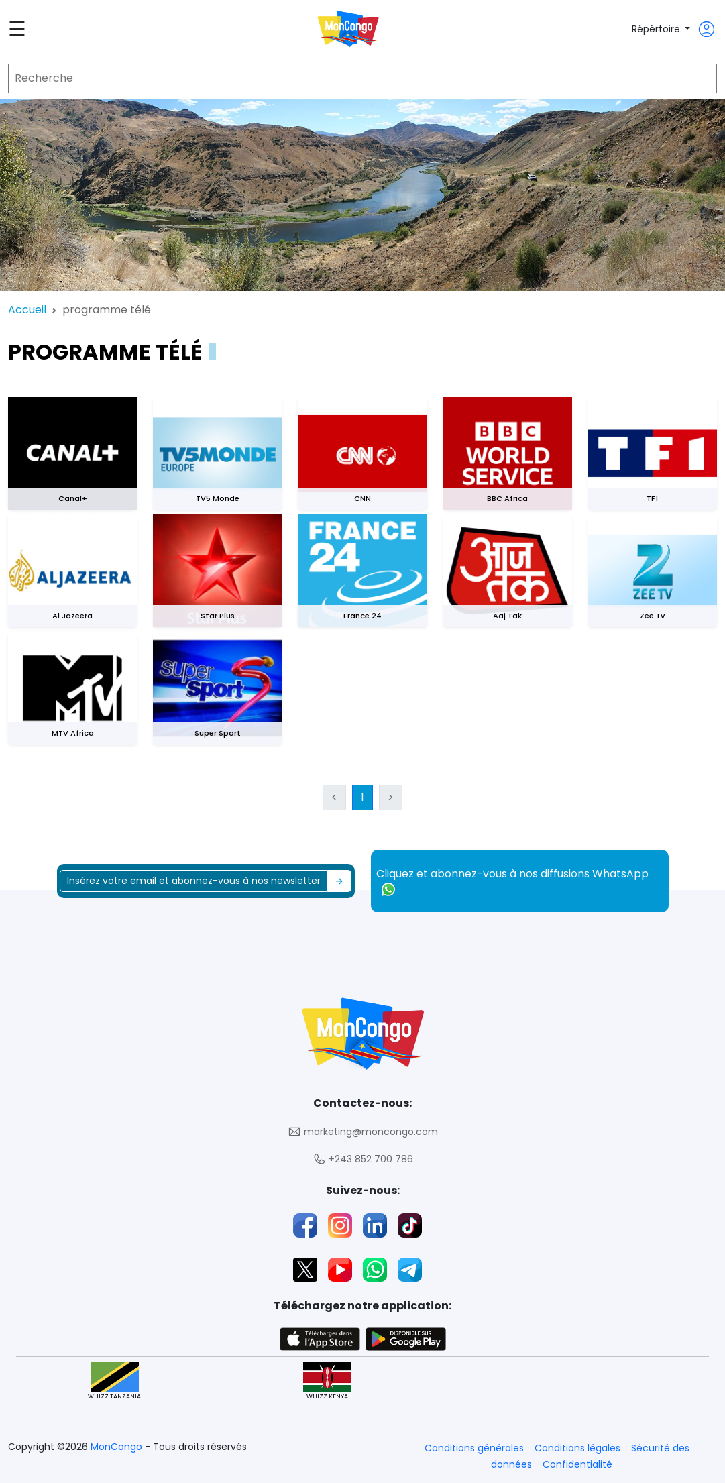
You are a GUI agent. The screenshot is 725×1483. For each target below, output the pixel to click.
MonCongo (118, 1446)
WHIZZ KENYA (327, 1381)
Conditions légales (577, 1448)
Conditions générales (474, 1448)
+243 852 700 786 (363, 1159)
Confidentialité (577, 1464)
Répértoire (657, 29)
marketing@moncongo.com (363, 1132)
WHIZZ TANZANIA (114, 1381)
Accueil (27, 309)
